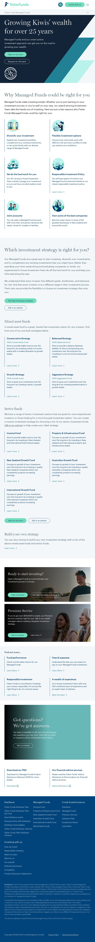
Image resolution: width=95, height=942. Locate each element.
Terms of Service (62, 918)
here (85, 889)
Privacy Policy (48, 918)
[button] (88, 5)
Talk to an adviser (13, 425)
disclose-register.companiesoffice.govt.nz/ (57, 892)
